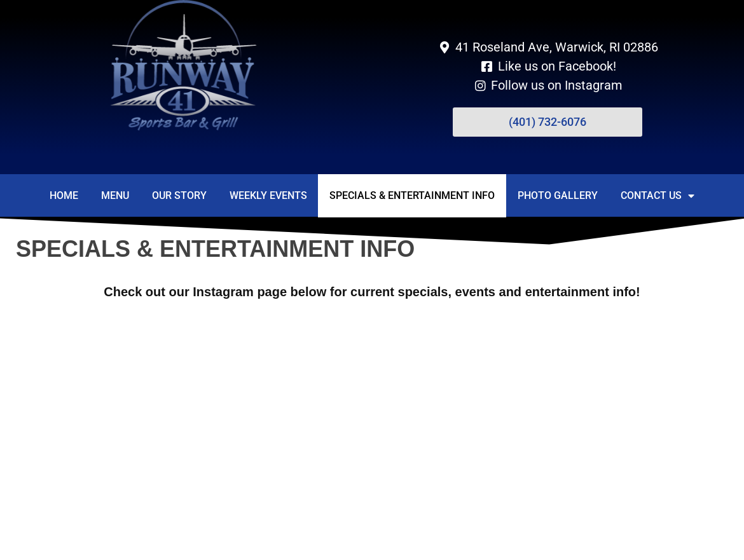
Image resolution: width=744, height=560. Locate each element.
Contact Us (657, 195)
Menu (115, 195)
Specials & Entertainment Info (412, 195)
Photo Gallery (558, 195)
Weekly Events (268, 195)
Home (64, 195)
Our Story (179, 195)
